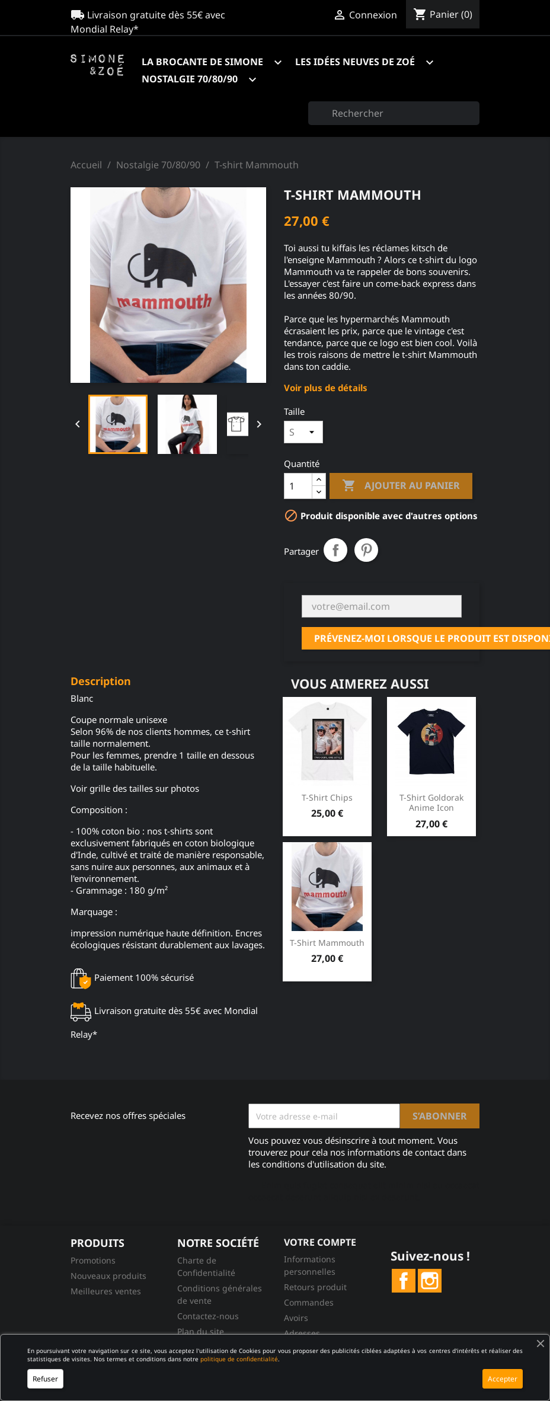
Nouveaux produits (108, 1275)
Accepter (502, 1379)
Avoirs (296, 1317)
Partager (335, 550)
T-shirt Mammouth (327, 942)
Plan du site (200, 1331)
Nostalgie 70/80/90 (204, 79)
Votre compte (320, 1242)
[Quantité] (298, 486)
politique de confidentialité (239, 1359)
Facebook (403, 1281)
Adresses (302, 1333)
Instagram (430, 1281)
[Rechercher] (393, 113)
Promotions (93, 1260)
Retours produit (315, 1287)
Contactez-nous (208, 1316)
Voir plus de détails (325, 388)
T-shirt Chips (327, 797)
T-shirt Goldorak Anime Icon (431, 803)
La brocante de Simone (217, 62)
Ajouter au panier (401, 486)
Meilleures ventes (106, 1291)
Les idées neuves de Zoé (370, 62)
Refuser (45, 1379)
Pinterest (366, 550)
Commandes (309, 1302)
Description (101, 681)
